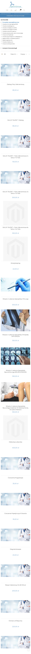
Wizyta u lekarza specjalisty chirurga (15, 299)
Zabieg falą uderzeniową (15, 84)
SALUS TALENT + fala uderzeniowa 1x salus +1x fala (15, 156)
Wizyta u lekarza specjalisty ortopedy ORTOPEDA (15, 335)
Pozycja (23, 54)
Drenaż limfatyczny (15, 621)
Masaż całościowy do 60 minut (15, 585)
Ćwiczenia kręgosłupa (15, 478)
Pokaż (12, 54)
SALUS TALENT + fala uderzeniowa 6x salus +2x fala (15, 228)
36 (15, 54)
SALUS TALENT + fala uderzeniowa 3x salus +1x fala (15, 192)
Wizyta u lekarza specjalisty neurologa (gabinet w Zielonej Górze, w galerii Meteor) (15, 407)
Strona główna (6, 13)
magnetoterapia (15, 549)
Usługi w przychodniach (22, 13)
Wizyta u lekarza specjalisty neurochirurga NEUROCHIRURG (15, 371)
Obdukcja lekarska (15, 442)
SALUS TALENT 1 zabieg (15, 120)
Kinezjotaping (15, 263)
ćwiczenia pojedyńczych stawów (15, 513)
